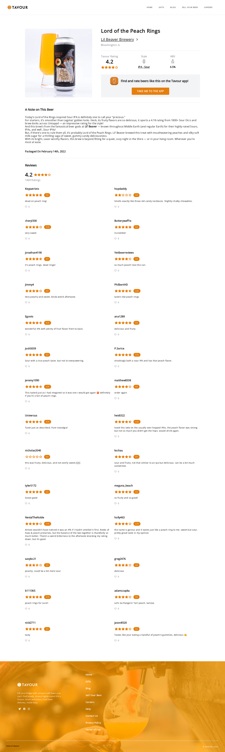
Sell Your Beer (190, 7)
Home (149, 7)
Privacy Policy (93, 722)
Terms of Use (93, 729)
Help (88, 708)
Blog (173, 7)
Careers (208, 7)
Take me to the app (150, 91)
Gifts (161, 7)
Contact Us (92, 715)
